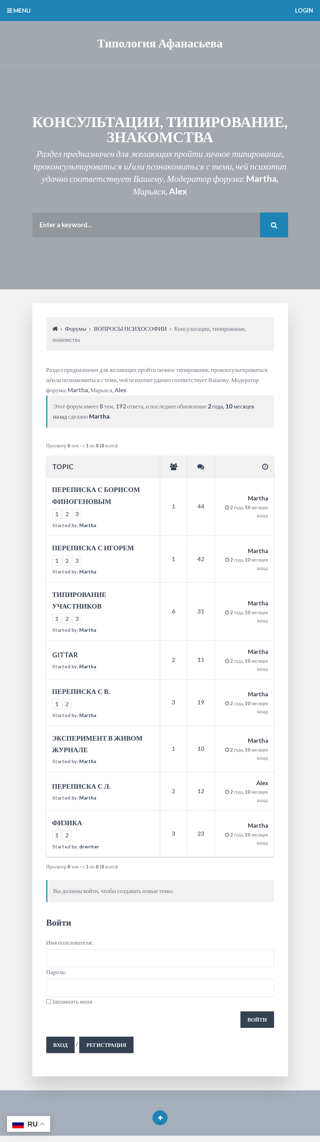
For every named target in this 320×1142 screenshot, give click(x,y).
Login (303, 10)
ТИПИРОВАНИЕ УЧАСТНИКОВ (79, 601)
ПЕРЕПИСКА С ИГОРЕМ (93, 549)
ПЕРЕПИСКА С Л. (81, 787)
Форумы (76, 330)
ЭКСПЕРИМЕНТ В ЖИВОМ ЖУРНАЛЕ (97, 745)
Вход (61, 1048)
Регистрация (109, 1048)
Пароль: (56, 974)
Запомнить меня (72, 1004)
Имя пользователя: (69, 943)
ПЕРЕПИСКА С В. (81, 692)
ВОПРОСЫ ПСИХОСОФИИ (130, 330)
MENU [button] (18, 10)
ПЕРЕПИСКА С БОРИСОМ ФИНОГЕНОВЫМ (96, 496)
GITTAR (65, 656)
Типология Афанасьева (160, 42)
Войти (256, 1022)
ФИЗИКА (67, 824)
